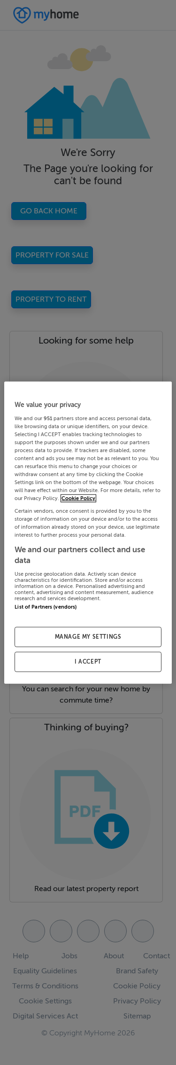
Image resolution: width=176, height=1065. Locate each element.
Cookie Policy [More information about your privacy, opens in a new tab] (78, 498)
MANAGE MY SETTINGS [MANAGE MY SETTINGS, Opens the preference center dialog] (88, 637)
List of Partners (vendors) (46, 606)
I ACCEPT (88, 661)
